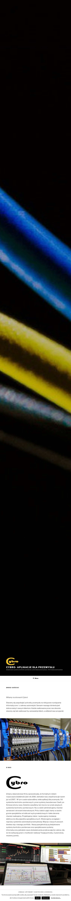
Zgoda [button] (38, 898)
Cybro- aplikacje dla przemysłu (30, 667)
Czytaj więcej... (56, 898)
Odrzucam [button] (46, 898)
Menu (35, 678)
